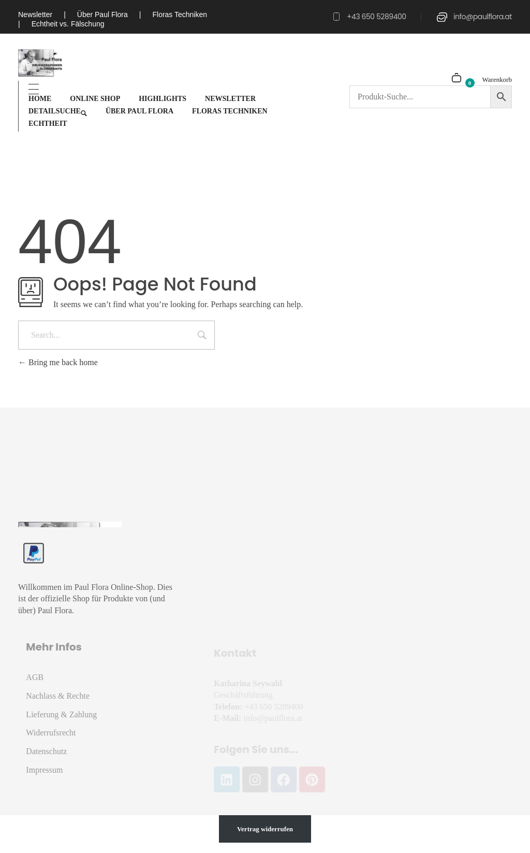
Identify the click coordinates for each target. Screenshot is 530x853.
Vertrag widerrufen (265, 829)
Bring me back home (58, 362)
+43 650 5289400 (376, 16)
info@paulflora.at (482, 16)
